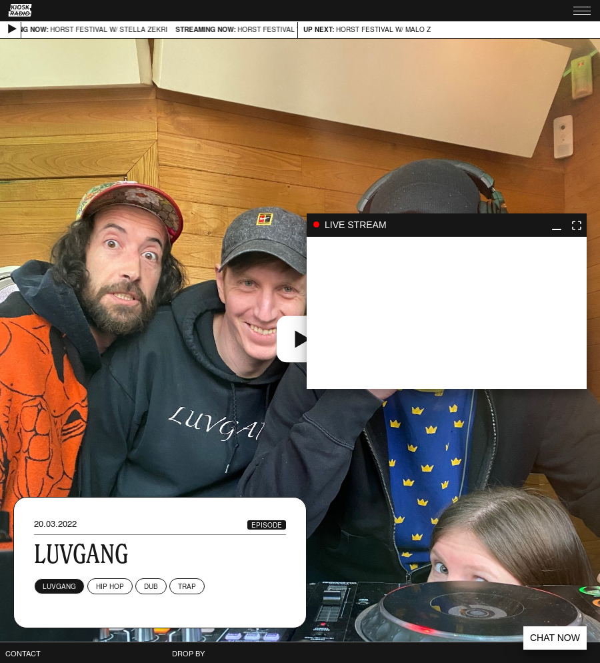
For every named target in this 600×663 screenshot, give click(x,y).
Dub (151, 586)
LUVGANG (59, 586)
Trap (187, 586)
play (446, 312)
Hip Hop (110, 586)
